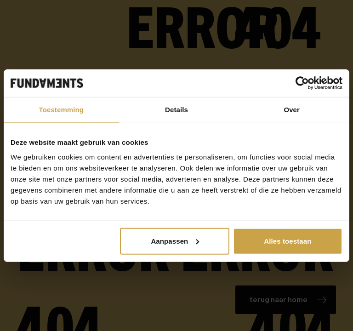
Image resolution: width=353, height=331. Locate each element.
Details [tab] (176, 110)
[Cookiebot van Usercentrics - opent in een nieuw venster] (302, 83)
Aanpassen (175, 241)
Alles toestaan (287, 241)
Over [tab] (292, 110)
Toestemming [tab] (61, 110)
